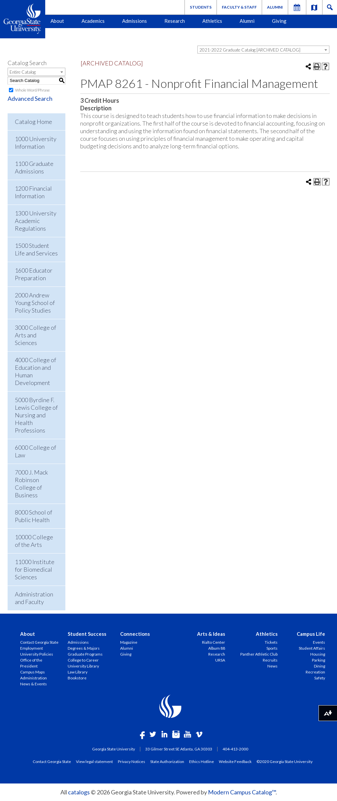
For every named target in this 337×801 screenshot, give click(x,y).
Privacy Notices (131, 761)
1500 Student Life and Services (36, 249)
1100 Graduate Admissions (34, 167)
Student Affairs (312, 648)
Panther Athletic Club (259, 654)
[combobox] (263, 50)
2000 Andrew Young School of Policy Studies (35, 302)
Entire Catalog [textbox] (23, 72)
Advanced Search (30, 98)
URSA (220, 660)
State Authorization (167, 761)
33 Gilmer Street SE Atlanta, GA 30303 (178, 748)
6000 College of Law (35, 451)
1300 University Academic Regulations (35, 221)
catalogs (79, 792)
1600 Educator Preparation (33, 274)
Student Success (87, 634)
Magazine (128, 642)
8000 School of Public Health (33, 516)
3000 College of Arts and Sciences (35, 335)
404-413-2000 (235, 748)
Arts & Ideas (211, 634)
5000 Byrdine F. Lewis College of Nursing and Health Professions (36, 415)
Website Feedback (235, 761)
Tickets (271, 642)
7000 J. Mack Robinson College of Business (31, 484)
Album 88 (216, 648)
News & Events (33, 683)
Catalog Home (33, 121)
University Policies (36, 654)
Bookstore (77, 677)
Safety (319, 677)
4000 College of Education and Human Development (35, 371)
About (57, 21)
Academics (93, 21)
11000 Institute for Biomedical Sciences (34, 569)
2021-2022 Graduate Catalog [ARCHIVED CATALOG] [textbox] (249, 50)
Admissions (134, 21)
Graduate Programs (85, 654)
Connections (135, 634)
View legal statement (94, 761)
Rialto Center (213, 642)
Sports (272, 648)
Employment (31, 648)
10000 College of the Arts (34, 540)
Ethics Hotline (201, 761)
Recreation (315, 671)
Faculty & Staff (239, 7)
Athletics (212, 21)
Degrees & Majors (84, 648)
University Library (83, 666)
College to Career (83, 660)
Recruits (270, 660)
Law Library (77, 671)
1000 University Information (35, 142)
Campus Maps (32, 671)
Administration (33, 677)
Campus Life (311, 634)
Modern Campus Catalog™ (242, 792)
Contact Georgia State (39, 642)
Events (319, 642)
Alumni (275, 7)
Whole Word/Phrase (32, 90)
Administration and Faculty (34, 598)
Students (201, 7)
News (272, 666)
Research (174, 21)
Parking (318, 660)
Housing (317, 654)
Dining (319, 666)
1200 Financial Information (33, 192)
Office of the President (31, 663)
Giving (279, 21)
